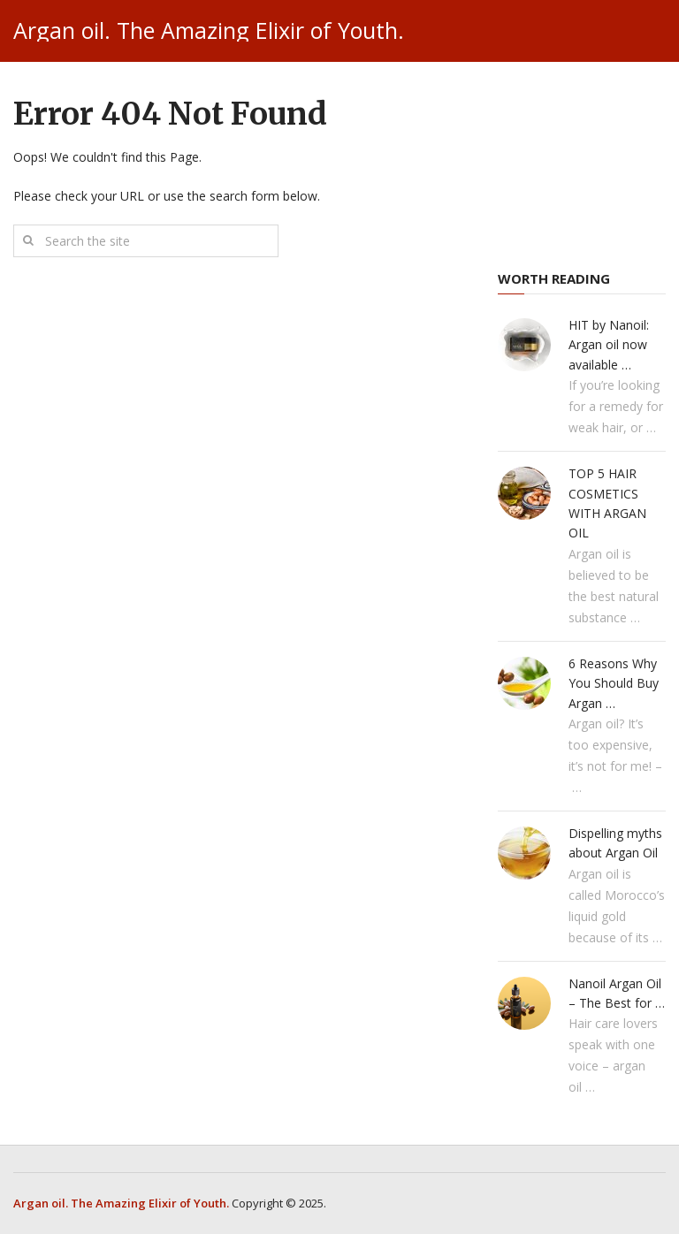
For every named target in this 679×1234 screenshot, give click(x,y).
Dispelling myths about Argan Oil (615, 843)
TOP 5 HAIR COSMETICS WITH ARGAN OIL (607, 503)
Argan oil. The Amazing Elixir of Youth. (208, 30)
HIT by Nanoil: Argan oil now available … (608, 344)
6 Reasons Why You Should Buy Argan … (613, 683)
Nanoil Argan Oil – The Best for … (616, 993)
